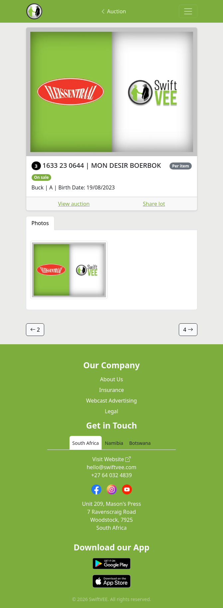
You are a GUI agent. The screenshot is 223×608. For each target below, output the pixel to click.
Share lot (154, 203)
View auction (74, 203)
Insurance (111, 390)
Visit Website (111, 459)
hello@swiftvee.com (112, 467)
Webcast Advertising (111, 400)
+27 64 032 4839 (111, 475)
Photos (40, 223)
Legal (111, 411)
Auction (113, 11)
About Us (111, 379)
